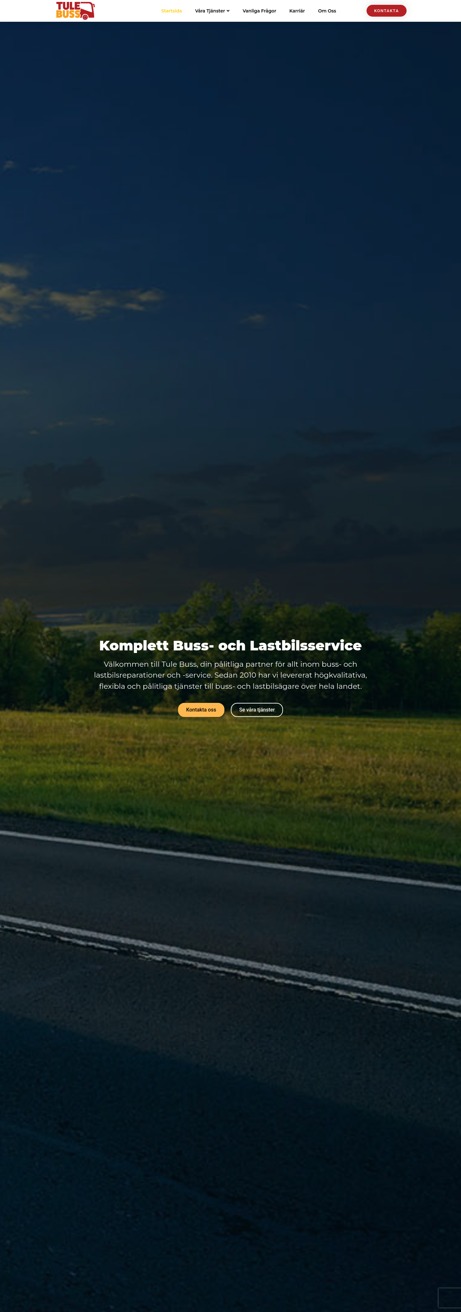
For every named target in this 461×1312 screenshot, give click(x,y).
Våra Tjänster (212, 11)
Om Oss (327, 11)
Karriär (297, 11)
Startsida (171, 11)
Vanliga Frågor (259, 11)
